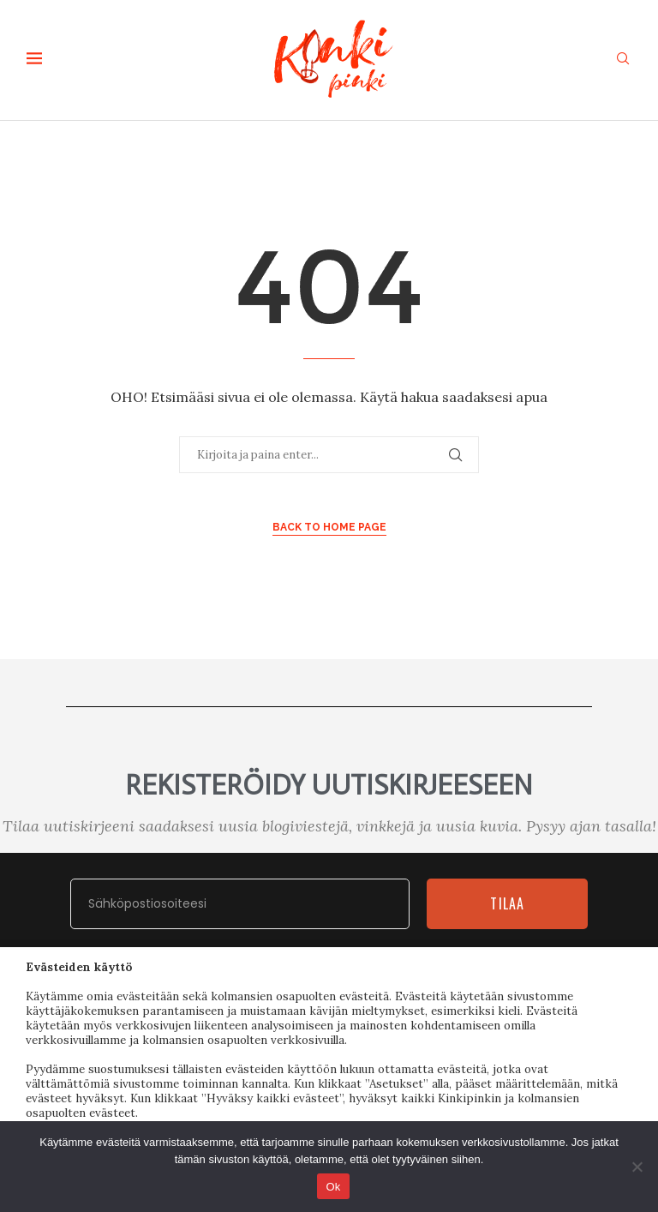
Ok (333, 1186)
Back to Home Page (329, 527)
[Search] (623, 60)
